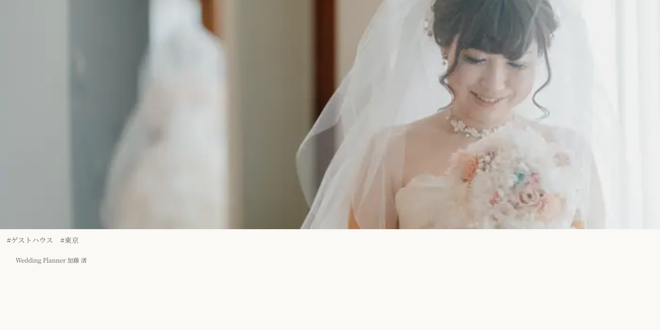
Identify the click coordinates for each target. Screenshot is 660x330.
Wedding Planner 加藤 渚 (42, 255)
